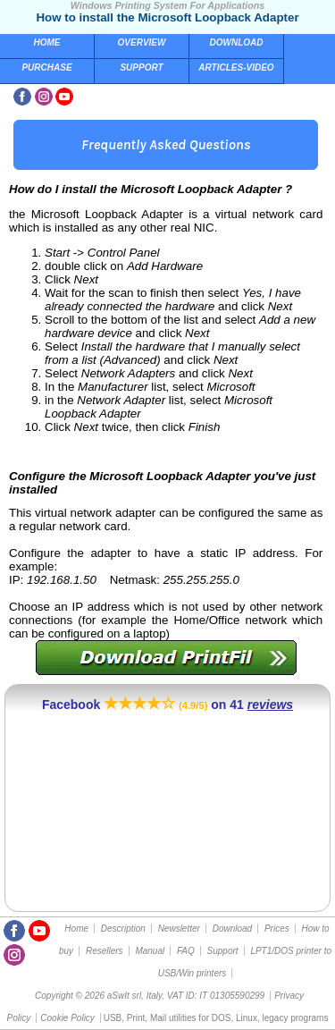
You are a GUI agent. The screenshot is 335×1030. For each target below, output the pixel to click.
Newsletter (179, 928)
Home (47, 42)
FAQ (186, 951)
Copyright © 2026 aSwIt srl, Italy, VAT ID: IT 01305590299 (149, 995)
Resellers (104, 951)
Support (141, 67)
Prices (276, 928)
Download (237, 42)
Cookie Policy (67, 1018)
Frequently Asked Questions (165, 144)
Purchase (46, 67)
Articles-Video (235, 67)
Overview (142, 42)
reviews (270, 704)
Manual (149, 951)
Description (123, 928)
